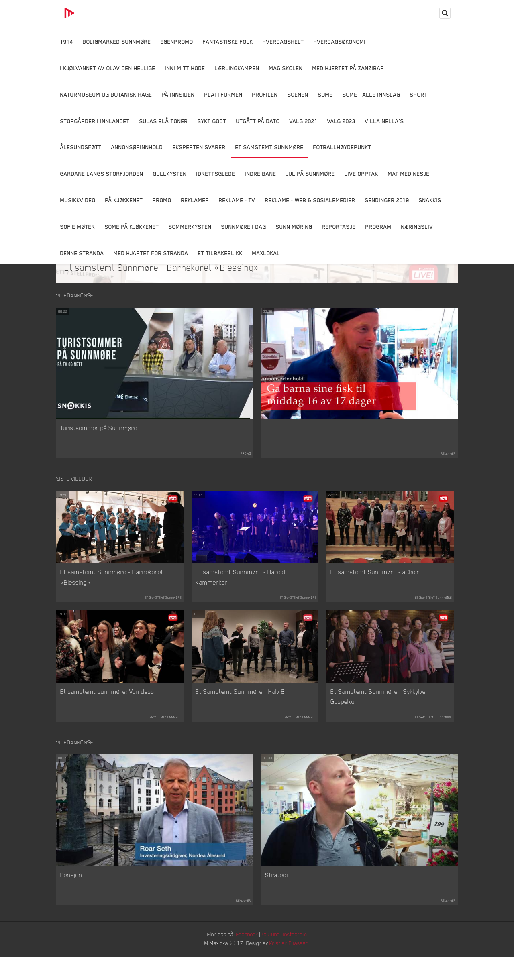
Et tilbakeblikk (220, 253)
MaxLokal (266, 253)
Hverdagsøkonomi (340, 41)
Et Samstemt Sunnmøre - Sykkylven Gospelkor (379, 697)
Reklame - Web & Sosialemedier (310, 200)
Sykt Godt (212, 121)
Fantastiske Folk (228, 41)
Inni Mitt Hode (185, 68)
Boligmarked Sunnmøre (117, 41)
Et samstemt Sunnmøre (269, 147)
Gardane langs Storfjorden (101, 173)
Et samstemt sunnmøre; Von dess (107, 692)
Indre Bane (260, 173)
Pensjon (71, 876)
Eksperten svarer (199, 147)
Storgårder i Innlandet (95, 121)
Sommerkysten (190, 226)
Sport (419, 94)
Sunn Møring (294, 226)
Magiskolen (286, 68)
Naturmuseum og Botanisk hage (106, 94)
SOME (325, 94)
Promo (162, 200)
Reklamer (195, 200)
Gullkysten (170, 173)
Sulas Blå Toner (163, 121)
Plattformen (223, 94)
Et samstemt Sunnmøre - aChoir (375, 573)
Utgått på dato (258, 121)
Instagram (297, 935)
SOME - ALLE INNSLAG (371, 94)
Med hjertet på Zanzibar (348, 68)
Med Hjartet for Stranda (151, 253)
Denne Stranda (82, 253)
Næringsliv (417, 226)
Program (378, 226)
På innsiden (178, 94)
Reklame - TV (237, 200)
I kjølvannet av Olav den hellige (107, 68)
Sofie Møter (77, 226)
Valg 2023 (341, 121)
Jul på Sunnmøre (310, 173)
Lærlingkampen (237, 68)
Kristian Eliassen (291, 944)
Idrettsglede (215, 173)
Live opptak (361, 173)
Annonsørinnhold (137, 147)
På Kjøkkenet (124, 200)
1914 (66, 41)
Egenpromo (177, 41)
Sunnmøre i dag (243, 226)
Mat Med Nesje (409, 173)
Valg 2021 (304, 121)
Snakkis (430, 200)
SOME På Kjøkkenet (132, 226)
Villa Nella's (384, 121)
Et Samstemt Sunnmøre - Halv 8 (240, 692)
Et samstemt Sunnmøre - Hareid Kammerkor (241, 578)
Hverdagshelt (283, 41)
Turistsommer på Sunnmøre (98, 428)
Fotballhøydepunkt (342, 147)
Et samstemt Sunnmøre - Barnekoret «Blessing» (161, 267)
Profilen (265, 94)
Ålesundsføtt (81, 147)
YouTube (271, 935)
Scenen (298, 94)
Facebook (247, 935)
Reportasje (339, 226)
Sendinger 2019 (387, 200)
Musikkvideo (78, 200)
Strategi (276, 876)
